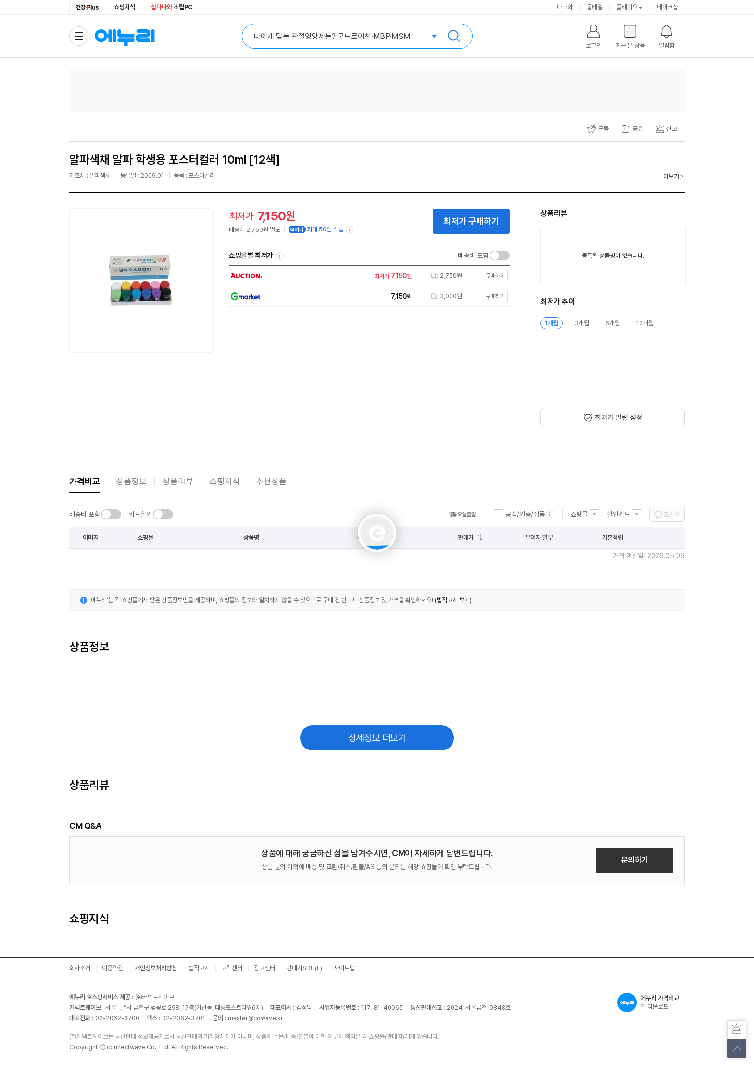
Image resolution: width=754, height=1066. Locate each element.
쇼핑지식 (124, 7)
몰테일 (595, 7)
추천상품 (271, 481)
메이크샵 (667, 7)
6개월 (612, 323)
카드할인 (140, 514)
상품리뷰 (178, 481)
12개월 (644, 323)
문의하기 (634, 859)
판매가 (466, 537)
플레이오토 (629, 7)
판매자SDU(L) (304, 968)
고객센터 (231, 968)
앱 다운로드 (651, 1002)
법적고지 (199, 968)
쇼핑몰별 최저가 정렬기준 (280, 256)
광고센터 (264, 968)
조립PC (172, 7)
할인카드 (618, 514)
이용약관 (112, 968)
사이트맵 (344, 968)
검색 (454, 36)
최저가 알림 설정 (618, 417)
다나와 (565, 7)
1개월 (551, 323)
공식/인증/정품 (525, 514)
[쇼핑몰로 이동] (367, 275)
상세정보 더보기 (377, 738)
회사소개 (79, 968)
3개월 (582, 323)
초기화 (671, 514)
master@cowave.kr (255, 1018)
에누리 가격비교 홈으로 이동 (124, 36)
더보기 (671, 176)
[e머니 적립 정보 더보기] (350, 229)
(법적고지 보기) (453, 600)
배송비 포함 (473, 255)
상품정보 (131, 481)
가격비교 (84, 481)
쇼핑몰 (579, 514)
